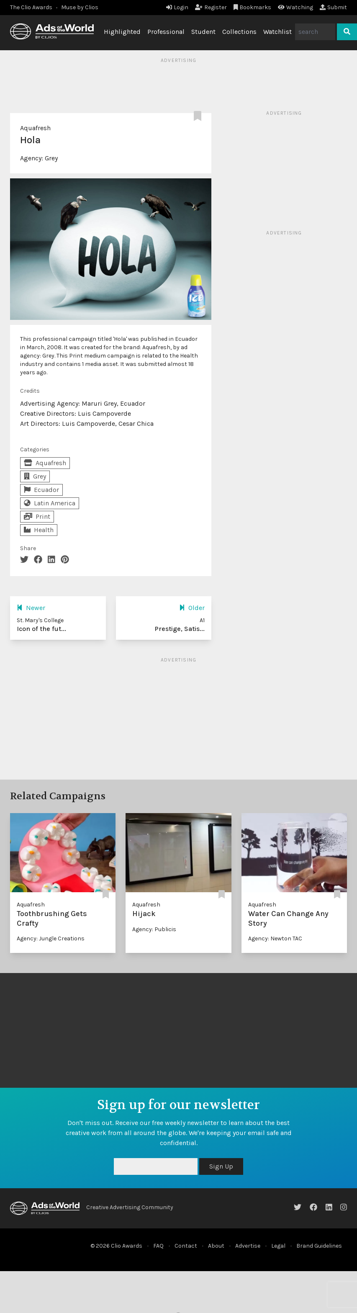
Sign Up (221, 1166)
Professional (166, 32)
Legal (278, 1245)
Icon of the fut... (41, 629)
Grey (51, 158)
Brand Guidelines (319, 1245)
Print (37, 516)
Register (211, 7)
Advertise (247, 1245)
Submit (333, 7)
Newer (31, 608)
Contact (186, 1245)
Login (177, 7)
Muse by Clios (79, 7)
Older (192, 608)
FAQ (158, 1245)
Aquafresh (35, 128)
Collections (239, 32)
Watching (295, 7)
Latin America (49, 503)
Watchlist (277, 32)
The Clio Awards (31, 7)
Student (203, 32)
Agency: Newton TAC (275, 938)
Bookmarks (253, 7)
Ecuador (41, 490)
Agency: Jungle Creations (51, 938)
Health (39, 530)
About (216, 1245)
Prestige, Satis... (179, 629)
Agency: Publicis (154, 929)
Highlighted (122, 32)
